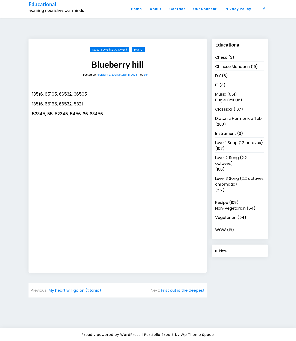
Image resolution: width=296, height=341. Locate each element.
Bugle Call (224, 100)
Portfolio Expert (159, 334)
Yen (146, 75)
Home (136, 9)
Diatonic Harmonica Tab (238, 118)
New (223, 251)
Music (138, 49)
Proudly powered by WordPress (111, 334)
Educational (42, 4)
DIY (218, 75)
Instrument (225, 133)
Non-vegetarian (230, 208)
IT (216, 85)
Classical (224, 109)
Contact (177, 9)
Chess (221, 57)
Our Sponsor (205, 9)
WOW (220, 230)
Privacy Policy (238, 9)
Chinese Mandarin (232, 66)
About (155, 9)
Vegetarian (225, 217)
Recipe (221, 202)
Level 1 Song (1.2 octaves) (109, 49)
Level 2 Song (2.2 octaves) (231, 160)
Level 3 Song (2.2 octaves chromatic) (239, 181)
